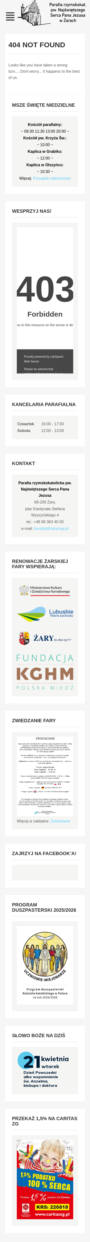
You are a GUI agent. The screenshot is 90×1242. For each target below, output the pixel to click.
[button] (10, 16)
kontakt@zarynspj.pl (51, 528)
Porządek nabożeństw (52, 178)
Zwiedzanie (60, 821)
